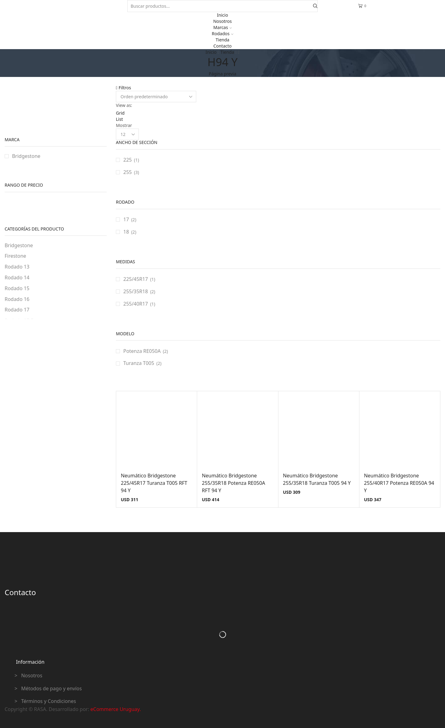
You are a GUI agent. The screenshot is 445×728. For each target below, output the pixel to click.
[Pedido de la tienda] (156, 96)
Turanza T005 (138, 363)
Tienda (222, 40)
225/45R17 (135, 279)
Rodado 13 (17, 266)
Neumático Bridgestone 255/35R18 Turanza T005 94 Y (317, 479)
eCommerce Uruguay (115, 709)
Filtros (123, 88)
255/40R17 (135, 303)
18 (126, 231)
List (119, 119)
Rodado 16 (17, 299)
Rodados (222, 33)
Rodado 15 (17, 288)
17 (126, 219)
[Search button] (315, 6)
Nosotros (222, 21)
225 (127, 159)
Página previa (222, 74)
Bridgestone (26, 156)
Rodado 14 (17, 277)
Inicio (222, 15)
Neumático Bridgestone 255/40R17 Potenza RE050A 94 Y (399, 483)
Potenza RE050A (142, 351)
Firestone (15, 255)
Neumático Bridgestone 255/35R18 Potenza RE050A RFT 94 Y (233, 483)
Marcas (222, 27)
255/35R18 (135, 291)
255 (127, 172)
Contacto (222, 46)
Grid (120, 113)
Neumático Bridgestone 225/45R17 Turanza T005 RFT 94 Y (154, 483)
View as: (124, 105)
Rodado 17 (17, 309)
